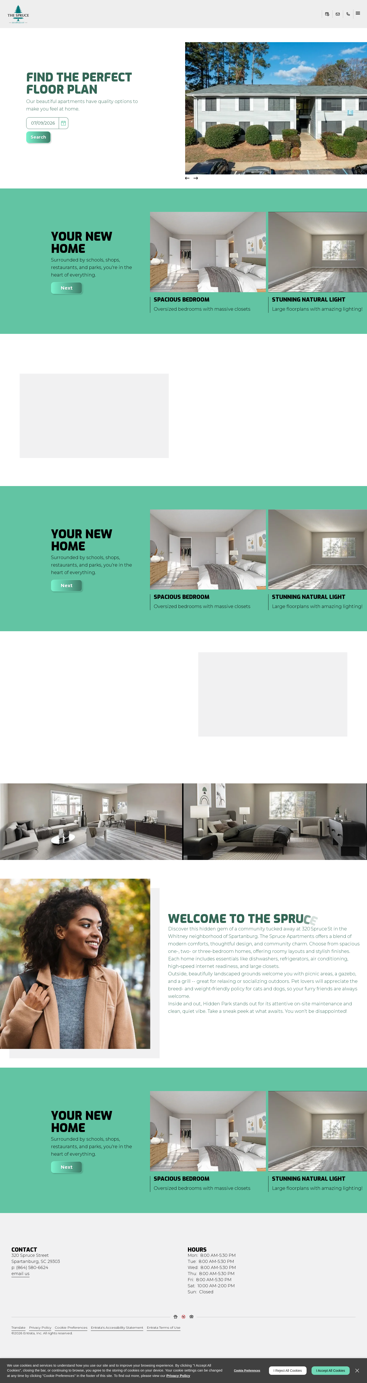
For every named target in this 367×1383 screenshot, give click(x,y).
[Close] (357, 1370)
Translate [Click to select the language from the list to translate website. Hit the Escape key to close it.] (18, 1327)
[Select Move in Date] (42, 123)
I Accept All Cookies (330, 1370)
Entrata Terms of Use (163, 1327)
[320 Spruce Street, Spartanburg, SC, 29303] (35, 1259)
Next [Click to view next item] (67, 288)
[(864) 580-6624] (347, 14)
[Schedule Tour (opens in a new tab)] (327, 14)
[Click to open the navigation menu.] (358, 14)
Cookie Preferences (247, 1370)
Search (38, 137)
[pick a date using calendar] (63, 123)
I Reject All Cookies (288, 1370)
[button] (338, 14)
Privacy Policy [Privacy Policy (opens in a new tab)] (40, 1327)
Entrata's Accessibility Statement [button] (117, 1327)
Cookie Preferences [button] (71, 1327)
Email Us (20, 1273)
